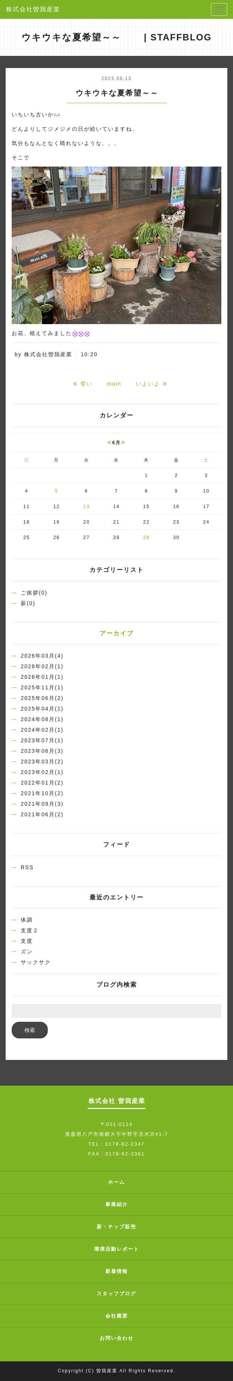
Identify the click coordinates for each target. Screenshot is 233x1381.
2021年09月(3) (42, 804)
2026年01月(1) (42, 677)
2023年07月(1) (42, 740)
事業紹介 (116, 1204)
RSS (27, 867)
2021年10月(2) (42, 793)
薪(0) (28, 603)
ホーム (116, 1182)
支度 (27, 941)
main (114, 384)
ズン (27, 951)
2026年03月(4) (42, 656)
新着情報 (116, 1271)
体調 (27, 920)
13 (86, 506)
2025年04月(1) (42, 709)
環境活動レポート (116, 1249)
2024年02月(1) (42, 730)
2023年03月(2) (42, 761)
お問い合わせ (117, 1338)
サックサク (36, 962)
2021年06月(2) (42, 814)
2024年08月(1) (42, 719)
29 (146, 537)
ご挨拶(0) (34, 593)
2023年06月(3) (42, 751)
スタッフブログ (116, 1293)
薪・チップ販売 (116, 1227)
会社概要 (116, 1316)
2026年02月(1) (42, 666)
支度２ (30, 930)
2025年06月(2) (42, 698)
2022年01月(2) (42, 783)
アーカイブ (117, 633)
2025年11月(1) (42, 687)
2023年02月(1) (42, 772)
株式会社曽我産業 (33, 9)
